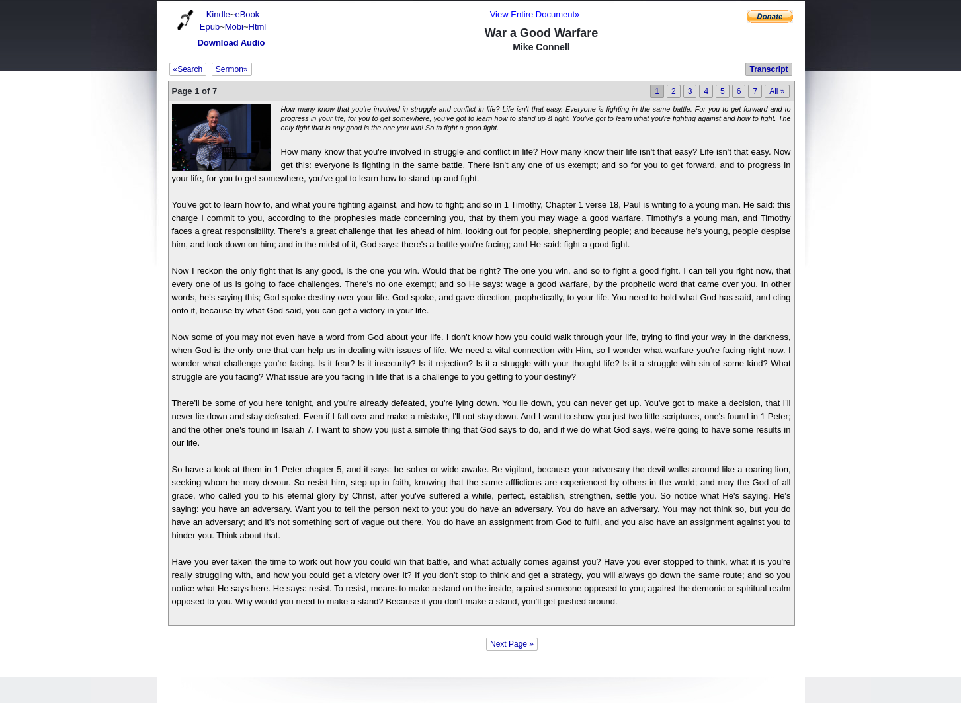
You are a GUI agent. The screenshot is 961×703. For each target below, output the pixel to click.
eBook (247, 14)
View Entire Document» (535, 14)
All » (776, 91)
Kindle (218, 14)
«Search (188, 69)
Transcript (768, 69)
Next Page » (512, 644)
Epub (210, 27)
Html (258, 27)
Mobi (234, 27)
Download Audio (231, 43)
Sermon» (232, 69)
